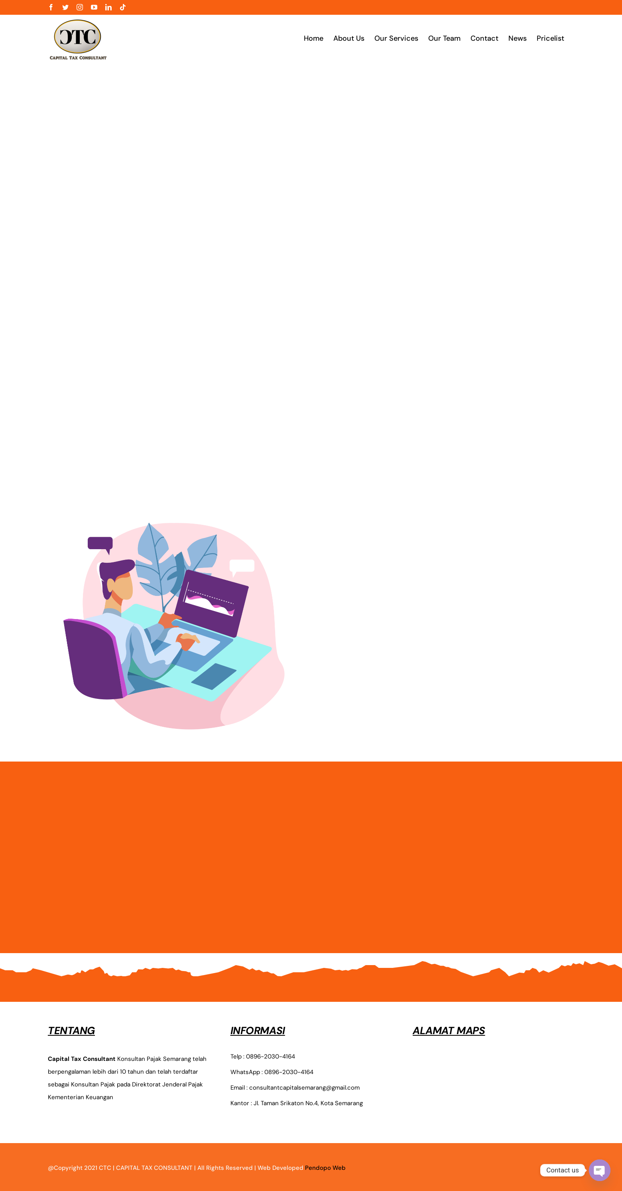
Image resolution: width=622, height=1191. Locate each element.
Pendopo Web (325, 1168)
